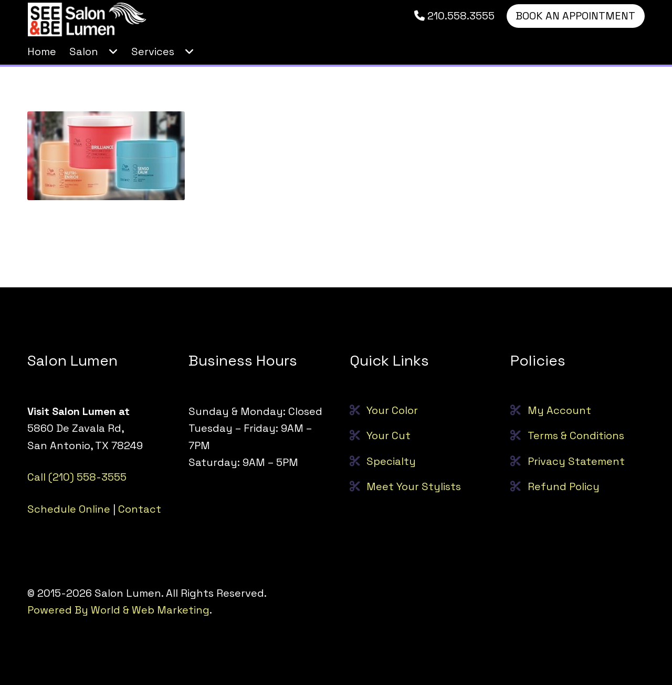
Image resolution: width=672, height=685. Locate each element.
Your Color (392, 410)
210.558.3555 (454, 16)
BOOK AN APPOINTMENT (575, 16)
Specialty (391, 461)
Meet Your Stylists (413, 486)
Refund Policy (564, 486)
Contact (139, 509)
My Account (559, 410)
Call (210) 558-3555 (77, 477)
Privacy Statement (576, 461)
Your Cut (388, 435)
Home (41, 51)
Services (152, 51)
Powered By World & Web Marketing (118, 610)
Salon (83, 51)
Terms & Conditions (576, 435)
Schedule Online (68, 509)
